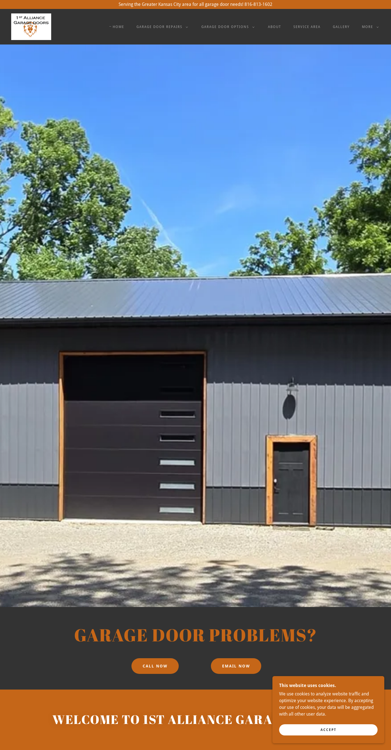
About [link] (274, 27)
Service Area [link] (307, 27)
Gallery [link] (341, 27)
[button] (161, 27)
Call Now (155, 666)
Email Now (236, 666)
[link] (31, 26)
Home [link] (118, 27)
